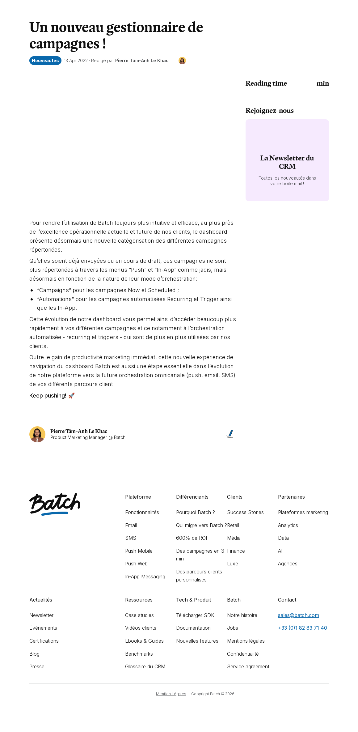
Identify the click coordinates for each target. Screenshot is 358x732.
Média (234, 538)
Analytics (288, 525)
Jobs (232, 628)
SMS (130, 538)
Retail (233, 525)
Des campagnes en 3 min (200, 555)
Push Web (136, 563)
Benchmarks (139, 654)
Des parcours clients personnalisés (199, 575)
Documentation (193, 628)
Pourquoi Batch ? (195, 512)
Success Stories (245, 512)
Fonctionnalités (142, 512)
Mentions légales (246, 641)
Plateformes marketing (303, 512)
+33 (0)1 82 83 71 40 (302, 628)
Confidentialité (243, 654)
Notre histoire (242, 615)
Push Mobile (139, 551)
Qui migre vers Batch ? (201, 525)
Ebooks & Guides (144, 641)
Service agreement (248, 666)
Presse (36, 666)
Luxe (232, 563)
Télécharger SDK (195, 615)
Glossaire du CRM (145, 666)
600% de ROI (191, 538)
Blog (34, 654)
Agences (287, 563)
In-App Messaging (145, 576)
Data (283, 538)
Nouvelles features (197, 641)
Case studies (139, 615)
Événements (43, 628)
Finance (236, 551)
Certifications (44, 641)
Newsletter (41, 615)
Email (131, 525)
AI (280, 551)
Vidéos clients (140, 628)
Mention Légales (171, 694)
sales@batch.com (298, 615)
